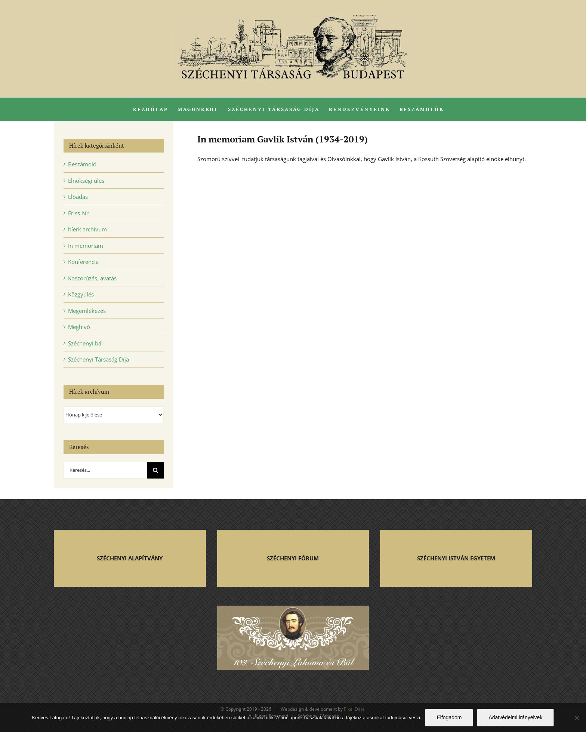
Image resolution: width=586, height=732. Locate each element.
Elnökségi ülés (86, 180)
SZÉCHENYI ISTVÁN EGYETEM (456, 558)
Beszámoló (82, 164)
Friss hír (78, 213)
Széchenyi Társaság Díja (98, 359)
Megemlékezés (87, 310)
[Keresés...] (105, 470)
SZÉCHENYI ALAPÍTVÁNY (130, 558)
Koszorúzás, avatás (92, 278)
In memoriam (85, 245)
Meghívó (79, 326)
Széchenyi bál (85, 343)
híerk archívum (87, 229)
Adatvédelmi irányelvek (515, 717)
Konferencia (83, 261)
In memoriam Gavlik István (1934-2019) (282, 139)
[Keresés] (155, 470)
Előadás (78, 196)
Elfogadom (449, 717)
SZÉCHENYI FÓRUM (293, 558)
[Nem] (576, 718)
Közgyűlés (81, 294)
